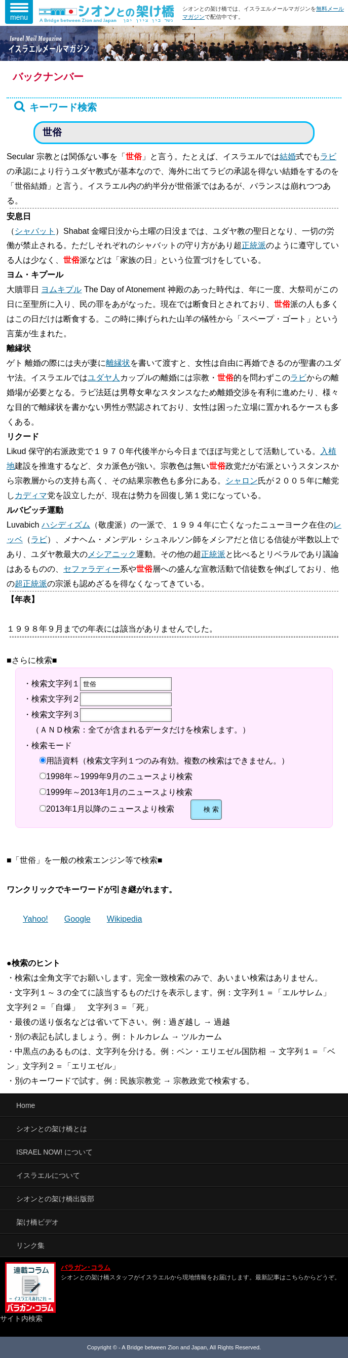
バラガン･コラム (85, 1267)
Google (77, 918)
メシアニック (112, 554)
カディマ (31, 495)
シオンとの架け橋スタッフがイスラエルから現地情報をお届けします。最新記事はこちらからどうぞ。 (200, 1277)
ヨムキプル (61, 289)
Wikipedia (124, 918)
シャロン (241, 480)
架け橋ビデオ (37, 1222)
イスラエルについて (48, 1175)
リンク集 (30, 1245)
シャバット (35, 230)
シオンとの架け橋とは (51, 1129)
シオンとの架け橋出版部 (55, 1199)
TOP (325, 1340)
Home (25, 1105)
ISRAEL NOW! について (54, 1152)
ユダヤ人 (104, 377)
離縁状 (118, 362)
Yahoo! (35, 918)
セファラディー (91, 568)
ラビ (328, 156)
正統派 (254, 245)
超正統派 (31, 583)
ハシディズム (66, 524)
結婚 (288, 156)
